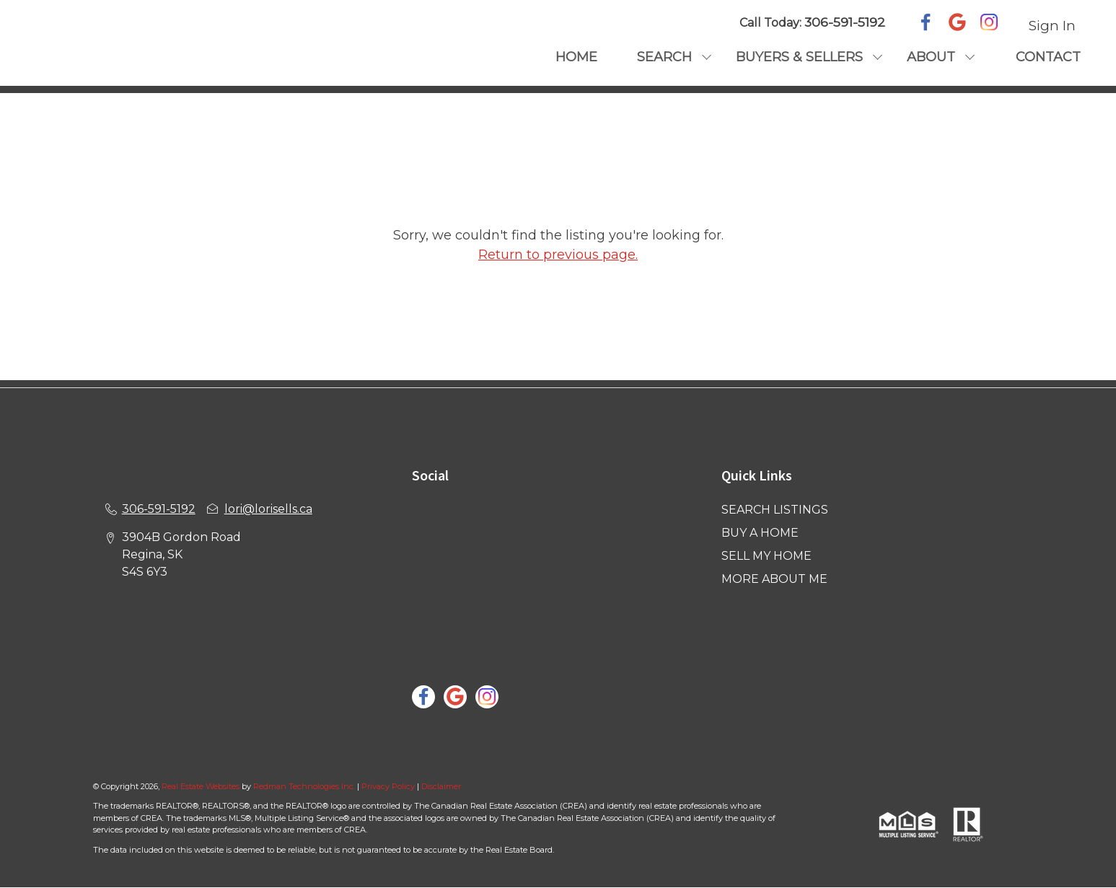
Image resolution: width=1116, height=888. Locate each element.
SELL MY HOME (766, 556)
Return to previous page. (558, 255)
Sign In (1052, 25)
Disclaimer (441, 786)
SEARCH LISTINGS (774, 509)
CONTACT (1048, 57)
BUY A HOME (760, 533)
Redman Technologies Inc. (305, 786)
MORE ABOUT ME (774, 579)
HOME (576, 57)
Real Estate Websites (202, 786)
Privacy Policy (388, 786)
